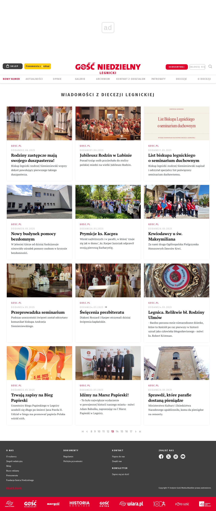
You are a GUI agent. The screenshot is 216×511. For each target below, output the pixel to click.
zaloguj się (197, 67)
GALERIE (80, 79)
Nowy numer (11, 79)
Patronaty (159, 79)
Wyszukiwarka (210, 66)
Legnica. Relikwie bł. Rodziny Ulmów (176, 315)
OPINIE (57, 79)
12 (108, 431)
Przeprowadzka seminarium (38, 312)
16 (126, 431)
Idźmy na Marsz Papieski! (104, 395)
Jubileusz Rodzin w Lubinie (106, 155)
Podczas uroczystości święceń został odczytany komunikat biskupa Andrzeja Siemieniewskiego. (39, 322)
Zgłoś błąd (14, 488)
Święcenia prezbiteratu (102, 312)
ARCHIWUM (103, 79)
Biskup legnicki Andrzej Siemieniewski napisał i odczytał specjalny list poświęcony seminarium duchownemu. (176, 170)
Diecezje (181, 79)
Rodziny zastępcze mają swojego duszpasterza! (34, 157)
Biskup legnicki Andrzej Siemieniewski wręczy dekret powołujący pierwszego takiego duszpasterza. (39, 170)
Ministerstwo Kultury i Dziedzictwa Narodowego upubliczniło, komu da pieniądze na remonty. (176, 410)
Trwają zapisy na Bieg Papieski (32, 397)
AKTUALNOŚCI (34, 79)
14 (117, 431)
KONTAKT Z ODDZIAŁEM (130, 79)
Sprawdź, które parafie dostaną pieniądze (169, 397)
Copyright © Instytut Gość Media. (173, 488)
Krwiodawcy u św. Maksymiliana (165, 236)
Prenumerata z (37, 66)
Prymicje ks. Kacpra (99, 233)
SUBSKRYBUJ (177, 67)
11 (103, 431)
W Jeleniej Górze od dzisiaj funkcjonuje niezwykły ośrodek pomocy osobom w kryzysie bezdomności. (39, 248)
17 (131, 431)
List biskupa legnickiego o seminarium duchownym (173, 157)
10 (99, 431)
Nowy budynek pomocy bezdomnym (33, 236)
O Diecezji (204, 79)
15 (121, 431)
